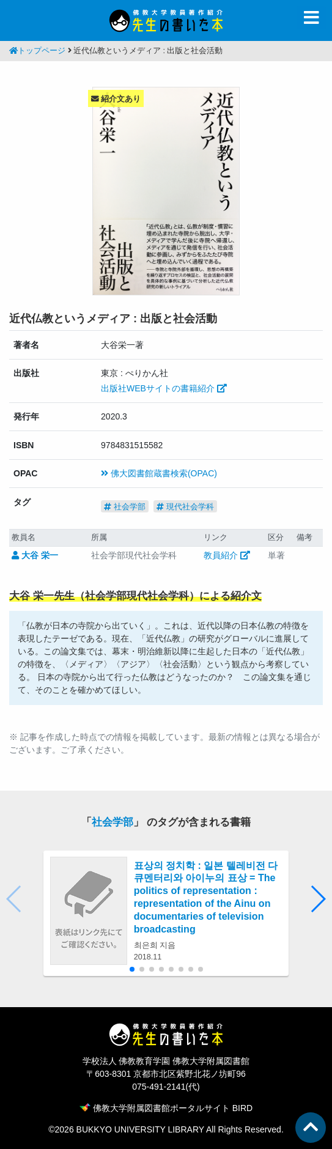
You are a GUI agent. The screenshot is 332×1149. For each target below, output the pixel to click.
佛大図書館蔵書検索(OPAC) (159, 473)
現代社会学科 (185, 506)
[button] (317, 898)
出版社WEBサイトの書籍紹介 (164, 388)
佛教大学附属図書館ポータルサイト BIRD (166, 1108)
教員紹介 (227, 555)
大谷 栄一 (35, 555)
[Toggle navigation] (311, 17)
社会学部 (125, 506)
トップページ (37, 50)
